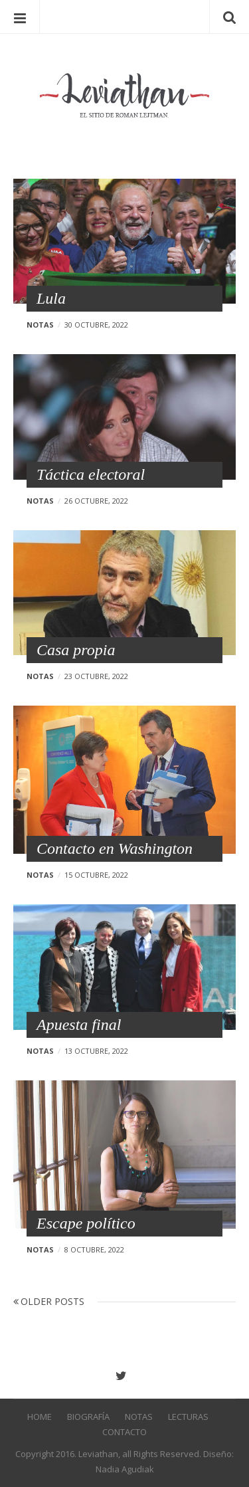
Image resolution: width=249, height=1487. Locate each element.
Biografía (88, 1417)
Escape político (86, 1223)
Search (229, 16)
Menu (20, 16)
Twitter (124, 1376)
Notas (40, 325)
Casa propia (76, 649)
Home (39, 1417)
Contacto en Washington (115, 848)
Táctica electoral (91, 474)
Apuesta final (79, 1024)
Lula (51, 298)
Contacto (124, 1432)
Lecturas (188, 1417)
